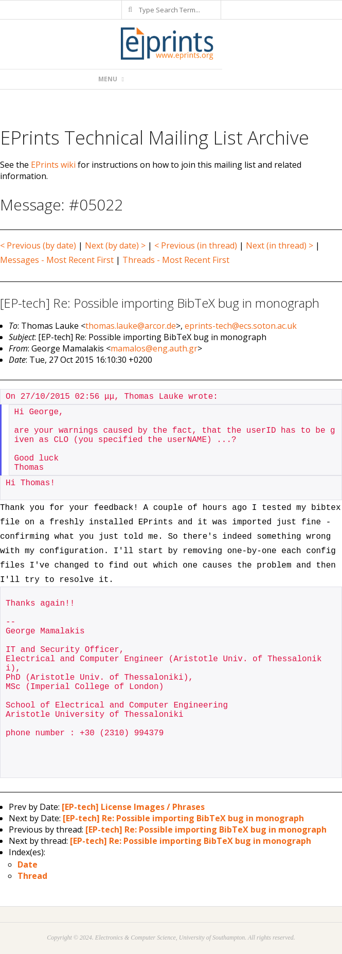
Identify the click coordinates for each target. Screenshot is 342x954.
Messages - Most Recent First (57, 260)
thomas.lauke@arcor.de (130, 325)
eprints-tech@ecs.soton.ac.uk (241, 325)
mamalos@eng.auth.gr (154, 348)
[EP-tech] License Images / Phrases (133, 806)
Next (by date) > (115, 245)
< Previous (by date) (38, 245)
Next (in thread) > (279, 245)
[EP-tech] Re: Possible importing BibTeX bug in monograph (183, 818)
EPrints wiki (53, 164)
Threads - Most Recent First (175, 260)
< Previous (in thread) (195, 245)
